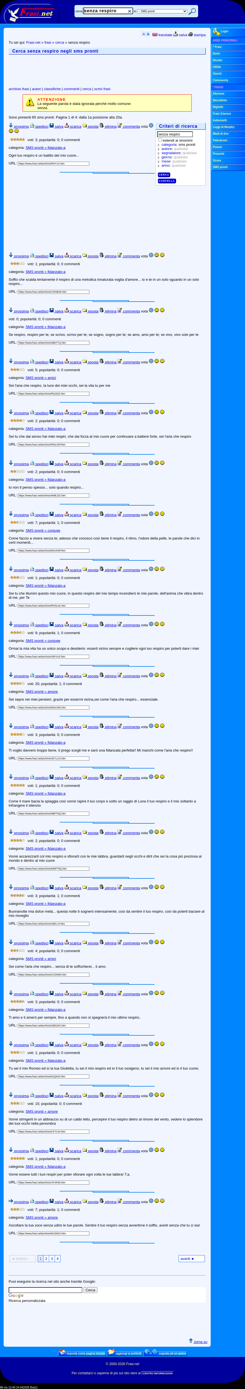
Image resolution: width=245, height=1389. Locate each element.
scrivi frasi (102, 89)
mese (166, 161)
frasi (47, 42)
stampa (197, 35)
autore (167, 149)
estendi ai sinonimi (178, 140)
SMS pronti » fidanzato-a (46, 148)
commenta (128, 126)
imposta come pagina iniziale (82, 1353)
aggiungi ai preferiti (125, 1353)
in (135, 11)
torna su (198, 1342)
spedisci (39, 126)
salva (180, 35)
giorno (167, 157)
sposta (90, 126)
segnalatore (171, 153)
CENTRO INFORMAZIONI (158, 1373)
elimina (108, 126)
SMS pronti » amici (41, 378)
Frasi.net (33, 42)
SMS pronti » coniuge (43, 530)
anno (166, 165)
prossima (19, 126)
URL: (13, 163)
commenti (71, 89)
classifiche (52, 89)
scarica (72, 126)
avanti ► (188, 1259)
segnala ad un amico (165, 1353)
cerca (78, 11)
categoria (169, 144)
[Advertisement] (110, 70)
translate (162, 35)
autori (36, 89)
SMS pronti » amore (42, 691)
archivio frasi (19, 89)
